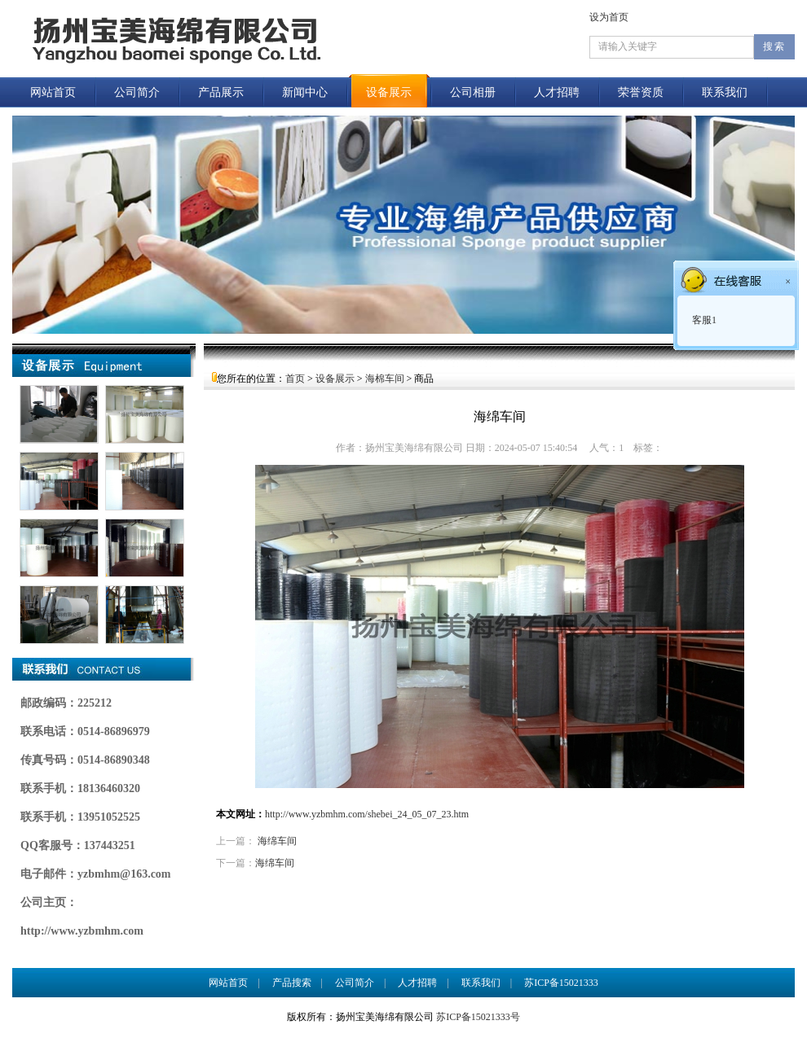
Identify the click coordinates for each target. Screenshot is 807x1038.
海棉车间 (384, 378)
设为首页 (608, 17)
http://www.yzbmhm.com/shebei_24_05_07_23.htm (367, 814)
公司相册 (473, 92)
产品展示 (221, 92)
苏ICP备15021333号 (478, 1017)
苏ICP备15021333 (566, 982)
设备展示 (389, 92)
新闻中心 (305, 92)
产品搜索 (291, 982)
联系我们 (724, 92)
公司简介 (137, 92)
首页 (295, 378)
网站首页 (53, 92)
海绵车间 (277, 841)
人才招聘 (557, 92)
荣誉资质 (641, 92)
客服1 (703, 320)
